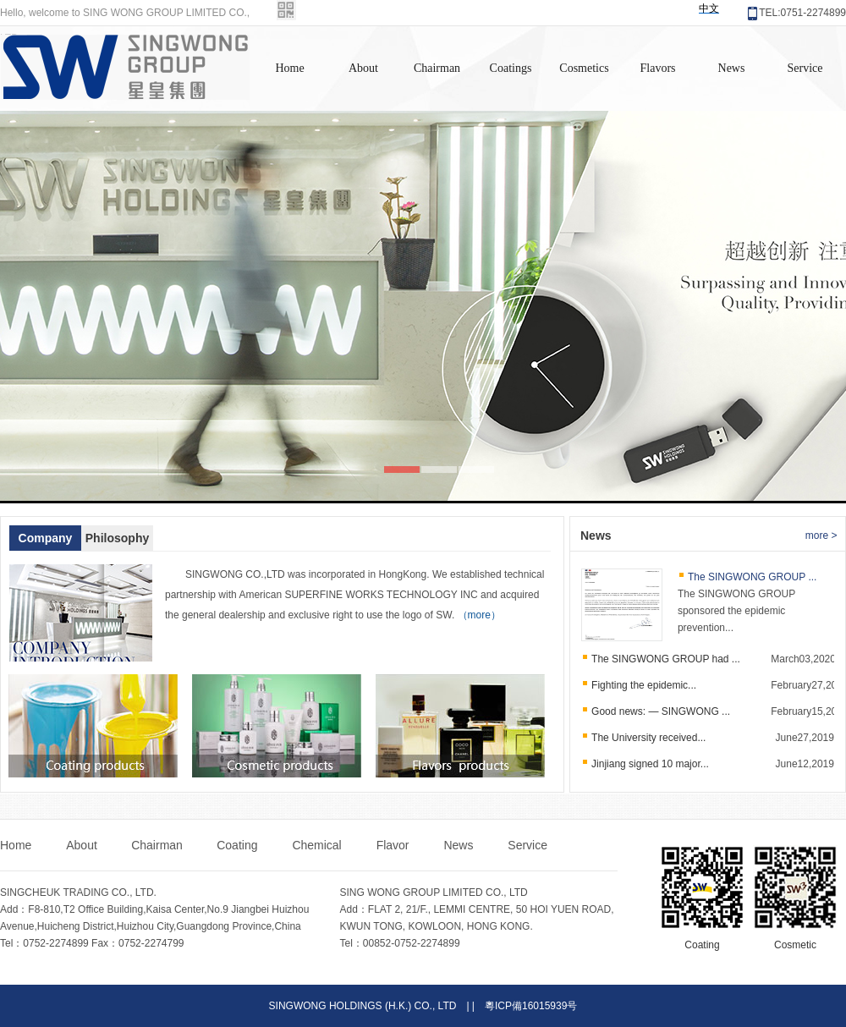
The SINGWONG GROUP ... (752, 577)
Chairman (437, 68)
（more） (479, 615)
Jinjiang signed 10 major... (650, 764)
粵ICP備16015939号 (531, 1006)
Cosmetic (795, 945)
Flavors (658, 68)
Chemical (318, 845)
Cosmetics (583, 68)
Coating (239, 845)
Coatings (511, 68)
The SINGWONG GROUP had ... (665, 659)
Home (289, 68)
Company (46, 538)
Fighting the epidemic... (643, 685)
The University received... (648, 738)
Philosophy (117, 538)
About (363, 68)
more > (821, 535)
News (731, 68)
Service (805, 68)
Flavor (394, 845)
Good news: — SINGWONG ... (660, 711)
